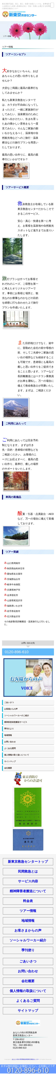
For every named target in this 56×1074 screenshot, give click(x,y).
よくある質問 (10, 748)
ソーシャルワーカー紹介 (28, 940)
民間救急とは (28, 871)
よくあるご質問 (28, 1001)
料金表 (28, 901)
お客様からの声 (11, 709)
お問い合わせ (10, 742)
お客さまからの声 (27, 930)
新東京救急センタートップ (28, 861)
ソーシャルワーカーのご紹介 (16, 715)
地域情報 (8, 735)
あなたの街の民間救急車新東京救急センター (25, 1059)
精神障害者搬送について (28, 891)
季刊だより (9, 729)
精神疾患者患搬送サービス (15, 722)
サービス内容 (28, 881)
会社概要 (8, 768)
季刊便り (28, 950)
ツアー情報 (28, 911)
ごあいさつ (9, 702)
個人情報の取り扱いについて (16, 755)
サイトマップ (10, 761)
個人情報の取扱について (28, 991)
